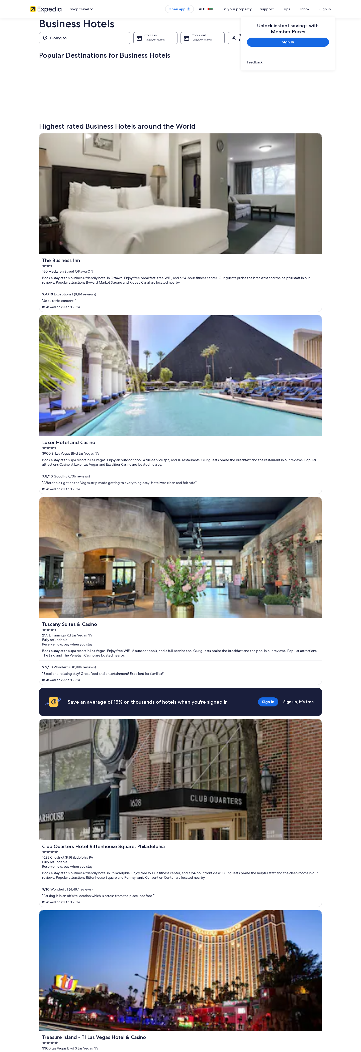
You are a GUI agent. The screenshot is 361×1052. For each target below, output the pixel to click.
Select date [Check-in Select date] (154, 40)
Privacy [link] (190, 973)
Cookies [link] (191, 981)
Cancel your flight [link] (275, 989)
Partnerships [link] (38, 997)
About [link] (34, 973)
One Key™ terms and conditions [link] (207, 997)
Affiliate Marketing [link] (42, 1013)
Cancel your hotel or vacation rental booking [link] (293, 981)
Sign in (325, 9)
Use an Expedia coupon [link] (279, 1005)
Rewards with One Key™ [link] (124, 989)
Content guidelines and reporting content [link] (214, 1013)
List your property (245, 9)
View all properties (180, 902)
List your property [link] (42, 989)
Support (276, 9)
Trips (295, 9)
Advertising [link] (38, 1005)
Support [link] (269, 973)
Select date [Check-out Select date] (202, 40)
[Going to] (84, 38)
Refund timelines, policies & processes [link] (289, 997)
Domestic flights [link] (119, 981)
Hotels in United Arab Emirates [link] (128, 973)
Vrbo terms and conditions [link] (204, 1005)
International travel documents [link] (284, 1013)
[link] (288, 62)
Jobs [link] (33, 981)
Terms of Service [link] (197, 989)
